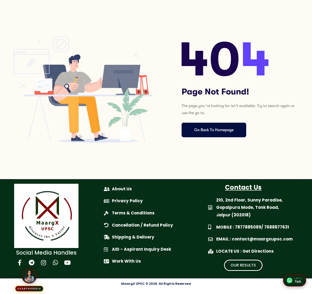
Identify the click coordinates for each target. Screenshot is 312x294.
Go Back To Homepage (214, 130)
